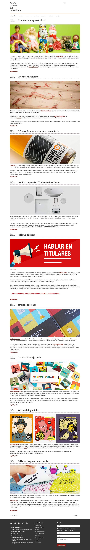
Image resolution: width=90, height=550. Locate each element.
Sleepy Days (38, 542)
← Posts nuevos (13, 515)
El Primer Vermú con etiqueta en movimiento (38, 131)
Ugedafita (60, 56)
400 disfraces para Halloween (18, 531)
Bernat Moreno (14, 444)
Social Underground (39, 533)
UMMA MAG (63, 272)
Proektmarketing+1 (16, 391)
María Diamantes (15, 339)
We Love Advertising (39, 531)
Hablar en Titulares (26, 235)
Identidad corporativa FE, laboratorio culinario (38, 182)
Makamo (37, 540)
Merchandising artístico (28, 410)
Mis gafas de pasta (39, 538)
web (25, 448)
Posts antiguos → (76, 515)
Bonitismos (37, 535)
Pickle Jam (13, 500)
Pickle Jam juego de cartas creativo (33, 461)
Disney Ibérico (33, 67)
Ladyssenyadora (59, 116)
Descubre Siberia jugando (29, 357)
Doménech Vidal (46, 111)
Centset (19, 118)
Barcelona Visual (58, 344)
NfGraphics (37, 529)
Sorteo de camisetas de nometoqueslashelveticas (17, 536)
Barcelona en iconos (27, 304)
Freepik (14, 269)
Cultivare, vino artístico (28, 76)
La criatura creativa (39, 527)
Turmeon (12, 165)
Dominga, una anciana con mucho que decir (21, 529)
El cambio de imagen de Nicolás (32, 20)
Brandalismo (38, 525)
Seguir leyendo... (14, 71)
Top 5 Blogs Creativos (16, 533)
